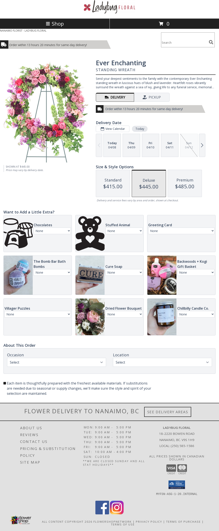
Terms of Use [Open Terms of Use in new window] (123, 524)
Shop (55, 23)
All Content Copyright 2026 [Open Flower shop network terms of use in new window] (67, 522)
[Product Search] (184, 42)
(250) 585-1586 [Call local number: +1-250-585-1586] (182, 446)
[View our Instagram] (117, 513)
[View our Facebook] (102, 513)
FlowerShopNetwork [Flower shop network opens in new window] (112, 522)
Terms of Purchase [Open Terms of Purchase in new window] (183, 522)
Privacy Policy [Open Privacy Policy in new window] (149, 522)
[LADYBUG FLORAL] (109, 12)
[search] (211, 42)
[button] (177, 484)
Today (139, 129)
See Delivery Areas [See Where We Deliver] (167, 411)
